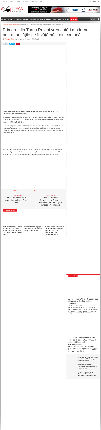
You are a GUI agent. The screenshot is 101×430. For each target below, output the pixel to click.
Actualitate (11, 19)
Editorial (74, 19)
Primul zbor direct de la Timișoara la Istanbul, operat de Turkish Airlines (87, 366)
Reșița (12, 1)
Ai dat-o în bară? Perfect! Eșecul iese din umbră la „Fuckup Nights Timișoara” (83, 301)
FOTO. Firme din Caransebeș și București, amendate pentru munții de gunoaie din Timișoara (50, 201)
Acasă (4, 24)
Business (33, 19)
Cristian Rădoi (71, 344)
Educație (40, 19)
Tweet (15, 190)
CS (2, 19)
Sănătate (47, 19)
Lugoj (18, 1)
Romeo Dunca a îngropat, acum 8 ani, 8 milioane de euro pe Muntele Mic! (33, 228)
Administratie (16, 24)
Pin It (34, 190)
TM (5, 19)
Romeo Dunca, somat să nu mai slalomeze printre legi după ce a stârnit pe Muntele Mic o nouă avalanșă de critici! (54, 230)
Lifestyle (61, 19)
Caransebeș (26, 1)
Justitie (26, 19)
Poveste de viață (37, 1)
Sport (67, 19)
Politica (19, 19)
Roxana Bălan (10, 39)
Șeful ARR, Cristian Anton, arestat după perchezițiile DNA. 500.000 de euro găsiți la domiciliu (82, 340)
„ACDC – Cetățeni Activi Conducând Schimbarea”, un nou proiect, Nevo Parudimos (87, 373)
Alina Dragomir (72, 305)
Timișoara (5, 1)
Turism (54, 19)
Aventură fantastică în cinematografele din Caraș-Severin (17, 200)
